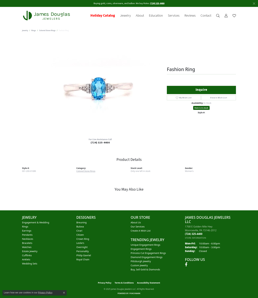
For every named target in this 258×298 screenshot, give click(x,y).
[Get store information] (195, 237)
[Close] (254, 3)
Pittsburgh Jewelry (141, 261)
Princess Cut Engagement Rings (148, 253)
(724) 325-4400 (100, 142)
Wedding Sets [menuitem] (29, 263)
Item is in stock (201, 108)
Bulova (80, 226)
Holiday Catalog (102, 15)
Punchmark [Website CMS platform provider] (135, 293)
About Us (136, 222)
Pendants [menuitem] (27, 234)
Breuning (81, 222)
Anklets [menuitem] (26, 259)
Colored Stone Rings (47, 30)
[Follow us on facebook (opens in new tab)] (186, 264)
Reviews (190, 15)
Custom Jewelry (139, 265)
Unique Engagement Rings (145, 244)
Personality (82, 251)
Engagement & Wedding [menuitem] (35, 222)
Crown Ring (82, 238)
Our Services (138, 226)
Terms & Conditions (124, 282)
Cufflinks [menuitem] (27, 255)
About (140, 15)
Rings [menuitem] (25, 226)
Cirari (79, 230)
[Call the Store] (193, 234)
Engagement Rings (141, 248)
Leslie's (80, 243)
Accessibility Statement (148, 282)
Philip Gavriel (83, 255)
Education (156, 15)
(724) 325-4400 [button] (157, 3)
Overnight (82, 247)
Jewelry (125, 15)
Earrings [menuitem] (26, 230)
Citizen (80, 234)
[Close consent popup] (64, 293)
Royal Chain (82, 259)
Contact (206, 15)
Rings (33, 30)
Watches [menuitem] (26, 247)
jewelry (25, 30)
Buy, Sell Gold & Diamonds (145, 269)
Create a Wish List (141, 230)
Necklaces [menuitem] (27, 238)
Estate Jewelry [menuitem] (29, 251)
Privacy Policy (104, 282)
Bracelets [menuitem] (27, 243)
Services (174, 15)
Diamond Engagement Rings (146, 257)
